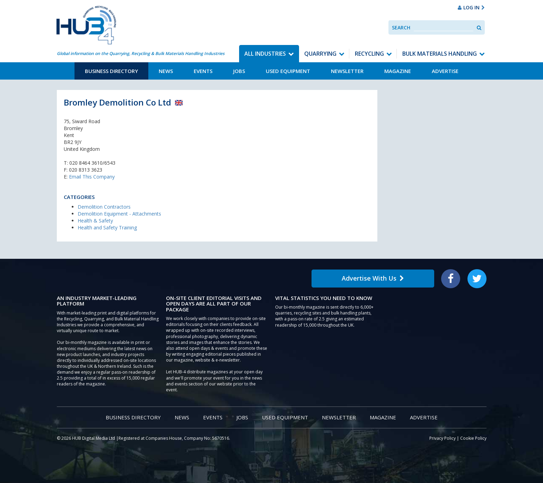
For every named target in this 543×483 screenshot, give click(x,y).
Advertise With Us (373, 278)
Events (203, 70)
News (166, 70)
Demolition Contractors (104, 206)
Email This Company (92, 176)
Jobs (239, 70)
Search (401, 27)
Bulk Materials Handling (439, 53)
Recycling (369, 53)
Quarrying (320, 53)
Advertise (445, 70)
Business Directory (111, 70)
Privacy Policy (442, 438)
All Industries (265, 53)
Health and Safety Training (107, 227)
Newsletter (347, 70)
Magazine (397, 70)
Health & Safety (95, 220)
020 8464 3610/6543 (92, 163)
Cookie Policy (473, 438)
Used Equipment (288, 70)
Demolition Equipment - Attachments (119, 213)
